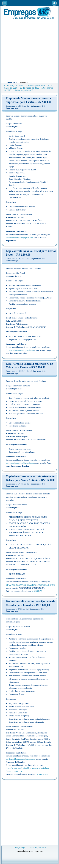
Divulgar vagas (19, 847)
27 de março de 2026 (35, 85)
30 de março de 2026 (13, 85)
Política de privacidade (37, 847)
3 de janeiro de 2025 (37, 106)
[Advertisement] (29, 49)
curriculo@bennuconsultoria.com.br (21, 759)
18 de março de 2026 (23, 90)
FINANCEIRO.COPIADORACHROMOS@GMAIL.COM (30, 585)
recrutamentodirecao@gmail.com (19, 237)
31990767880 (42, 774)
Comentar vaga (12, 108)
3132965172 (37, 591)
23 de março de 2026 (29, 88)
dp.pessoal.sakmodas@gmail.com (20, 350)
